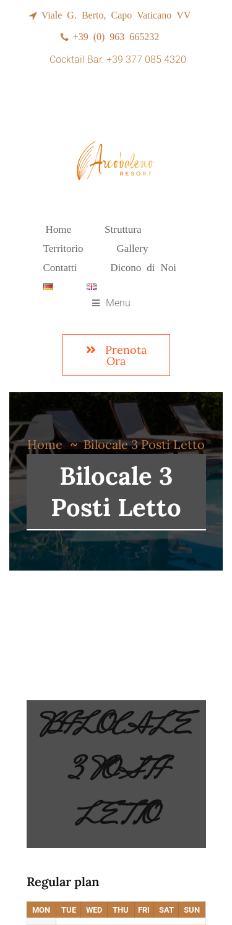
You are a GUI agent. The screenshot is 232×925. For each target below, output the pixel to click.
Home (44, 444)
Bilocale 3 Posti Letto (116, 774)
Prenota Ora (116, 355)
